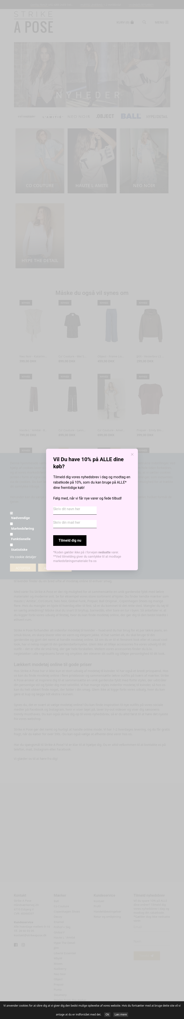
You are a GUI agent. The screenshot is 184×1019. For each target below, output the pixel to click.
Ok (107, 1014)
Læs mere (121, 1014)
